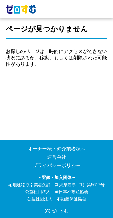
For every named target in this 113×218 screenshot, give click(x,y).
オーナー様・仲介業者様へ (57, 148)
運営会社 (56, 157)
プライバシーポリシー (57, 165)
